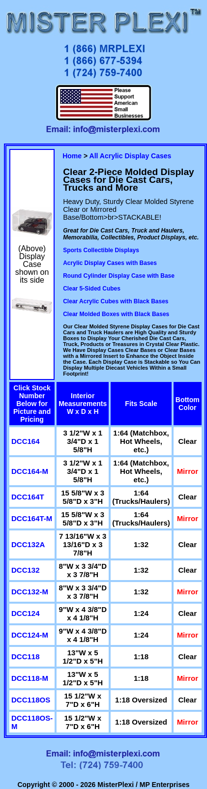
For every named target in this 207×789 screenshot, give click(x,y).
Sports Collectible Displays (101, 250)
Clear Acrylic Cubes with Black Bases (115, 301)
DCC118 (25, 656)
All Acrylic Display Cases (130, 156)
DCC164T (27, 497)
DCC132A (28, 544)
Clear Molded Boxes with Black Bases (116, 314)
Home (72, 156)
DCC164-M (29, 471)
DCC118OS (30, 700)
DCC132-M (29, 591)
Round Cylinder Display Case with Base (119, 275)
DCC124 (25, 613)
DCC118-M (29, 678)
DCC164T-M (31, 518)
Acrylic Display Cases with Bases (110, 263)
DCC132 (25, 570)
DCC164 (25, 441)
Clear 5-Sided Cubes (91, 288)
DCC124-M (29, 635)
